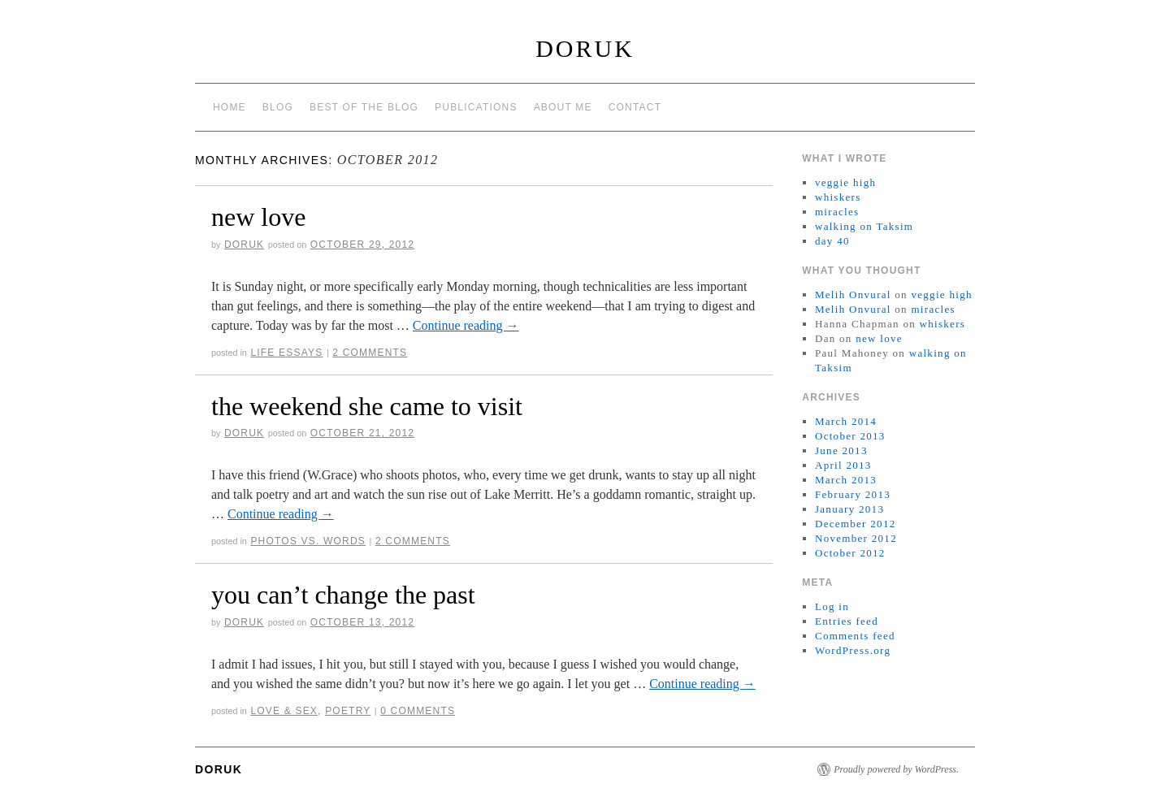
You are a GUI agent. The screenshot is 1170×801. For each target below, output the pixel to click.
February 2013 (852, 494)
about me (563, 107)
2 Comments (369, 352)
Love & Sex (284, 711)
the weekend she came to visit (366, 406)
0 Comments (417, 711)
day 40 (832, 241)
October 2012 (850, 553)
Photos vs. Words (308, 541)
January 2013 (849, 509)
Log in (832, 606)
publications (476, 107)
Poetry (347, 711)
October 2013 (850, 436)
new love (258, 217)
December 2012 (855, 523)
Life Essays (286, 352)
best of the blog (364, 107)
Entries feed (846, 621)
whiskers (838, 197)
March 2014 (846, 421)
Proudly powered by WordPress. (896, 769)
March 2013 (846, 480)
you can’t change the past (343, 594)
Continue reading (466, 325)
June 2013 (841, 450)
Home (229, 107)
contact (635, 107)
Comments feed (855, 636)
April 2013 (843, 465)
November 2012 (856, 538)
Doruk (585, 48)
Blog (277, 107)
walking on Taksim (864, 226)
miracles (837, 212)
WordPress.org (852, 650)
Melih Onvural (853, 294)
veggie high (845, 182)
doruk (244, 244)
